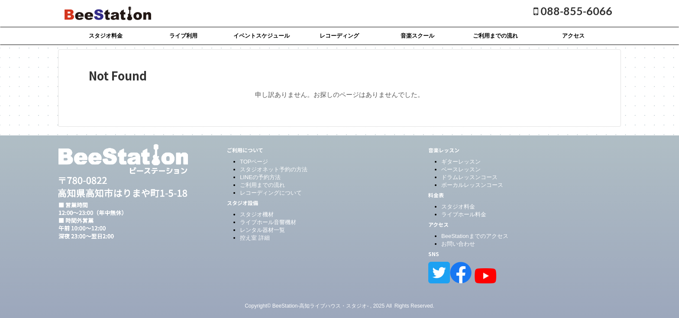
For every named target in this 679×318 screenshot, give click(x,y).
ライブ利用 (183, 35)
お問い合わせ (458, 244)
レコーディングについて (271, 193)
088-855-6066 (573, 10)
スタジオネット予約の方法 (273, 169)
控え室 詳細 (255, 237)
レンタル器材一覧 (262, 230)
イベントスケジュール (261, 35)
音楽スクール (417, 35)
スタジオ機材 (257, 214)
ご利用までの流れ (495, 35)
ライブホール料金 (463, 214)
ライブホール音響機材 (268, 222)
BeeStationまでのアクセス (474, 236)
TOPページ (254, 161)
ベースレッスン (461, 169)
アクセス (573, 35)
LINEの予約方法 (260, 177)
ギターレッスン (461, 161)
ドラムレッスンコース (469, 177)
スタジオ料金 (106, 35)
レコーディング (339, 35)
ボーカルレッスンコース (472, 185)
